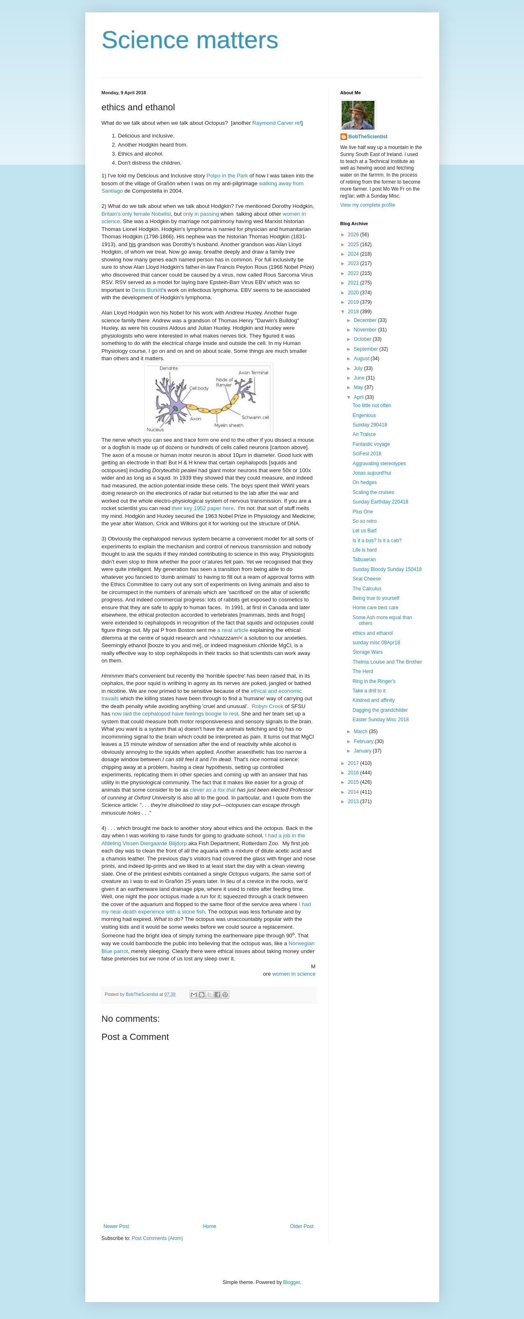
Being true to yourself (375, 598)
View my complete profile (367, 205)
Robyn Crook (268, 706)
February (364, 741)
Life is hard (364, 550)
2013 (354, 801)
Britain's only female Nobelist (136, 214)
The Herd (362, 671)
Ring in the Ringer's (373, 681)
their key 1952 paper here (202, 508)
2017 (354, 763)
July (359, 368)
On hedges (364, 482)
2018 (354, 312)
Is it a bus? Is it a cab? (376, 540)
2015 (354, 782)
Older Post (302, 1226)
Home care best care (375, 608)
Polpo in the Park (227, 175)
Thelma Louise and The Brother (387, 662)
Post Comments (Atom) (157, 1238)
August (362, 358)
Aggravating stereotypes (378, 463)
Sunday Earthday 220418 (380, 502)
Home (209, 1226)
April (359, 397)
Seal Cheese (366, 579)
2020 (354, 293)
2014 (354, 792)
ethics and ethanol (372, 633)
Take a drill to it (368, 691)
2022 (354, 273)
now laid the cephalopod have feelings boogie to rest (175, 714)
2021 (354, 283)
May (359, 387)
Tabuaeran (364, 559)
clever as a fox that (212, 790)
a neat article (233, 630)
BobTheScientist (368, 137)
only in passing (201, 214)
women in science (294, 974)
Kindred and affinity (373, 700)
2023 (354, 263)
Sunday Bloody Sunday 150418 (387, 569)
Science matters (190, 40)
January (363, 751)
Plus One (362, 512)
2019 (354, 302)
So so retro (364, 521)
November (366, 330)
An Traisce (364, 434)
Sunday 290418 (369, 425)
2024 (354, 254)
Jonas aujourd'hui (371, 473)
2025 (354, 244)
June (360, 378)
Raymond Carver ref (276, 123)
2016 (354, 773)
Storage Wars (367, 652)
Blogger (291, 1282)
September (366, 349)
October (363, 339)
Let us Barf (364, 531)
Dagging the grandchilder (380, 710)
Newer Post (116, 1226)
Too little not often (371, 405)
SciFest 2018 (366, 454)
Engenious (364, 415)
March (361, 731)
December (366, 320)
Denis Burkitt (147, 290)
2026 (354, 235)
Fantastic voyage (371, 444)
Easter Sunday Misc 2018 (380, 719)
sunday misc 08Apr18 (376, 643)
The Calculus (366, 589)
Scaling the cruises (373, 492)
